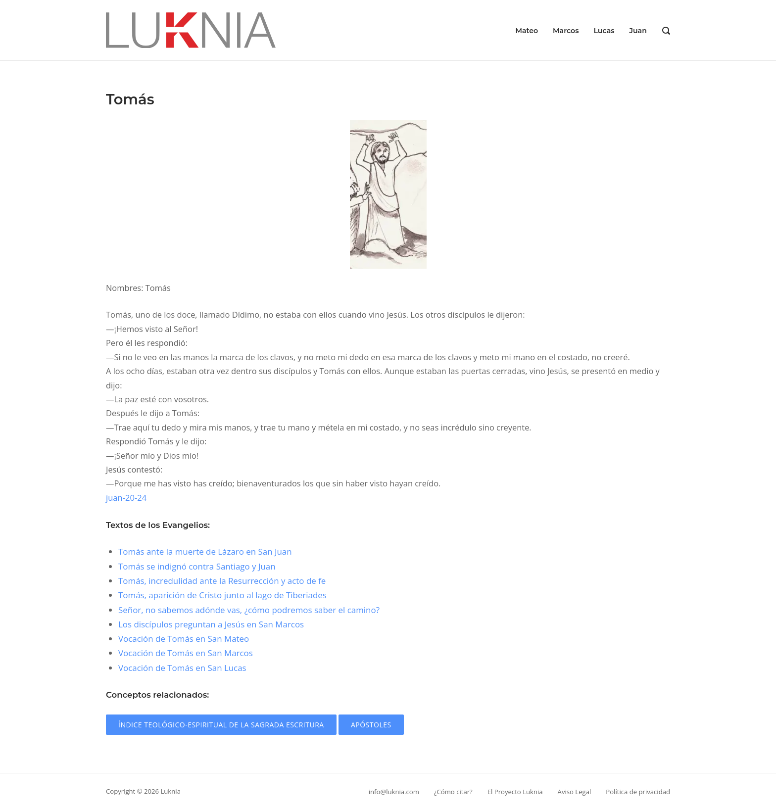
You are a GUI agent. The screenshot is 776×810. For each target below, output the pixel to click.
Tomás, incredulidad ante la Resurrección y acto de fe (222, 580)
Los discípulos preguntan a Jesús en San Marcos (211, 624)
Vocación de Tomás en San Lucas (182, 667)
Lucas (603, 30)
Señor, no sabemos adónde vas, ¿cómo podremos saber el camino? (249, 610)
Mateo (526, 30)
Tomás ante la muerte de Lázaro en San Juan (205, 551)
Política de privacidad (638, 791)
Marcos (566, 30)
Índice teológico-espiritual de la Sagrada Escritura (221, 724)
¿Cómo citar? (453, 791)
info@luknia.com (394, 791)
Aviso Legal (574, 791)
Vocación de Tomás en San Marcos (185, 653)
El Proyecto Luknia (515, 791)
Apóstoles (371, 724)
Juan (638, 30)
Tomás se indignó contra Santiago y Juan (197, 566)
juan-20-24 (126, 497)
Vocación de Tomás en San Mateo (183, 638)
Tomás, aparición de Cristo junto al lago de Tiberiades (222, 595)
